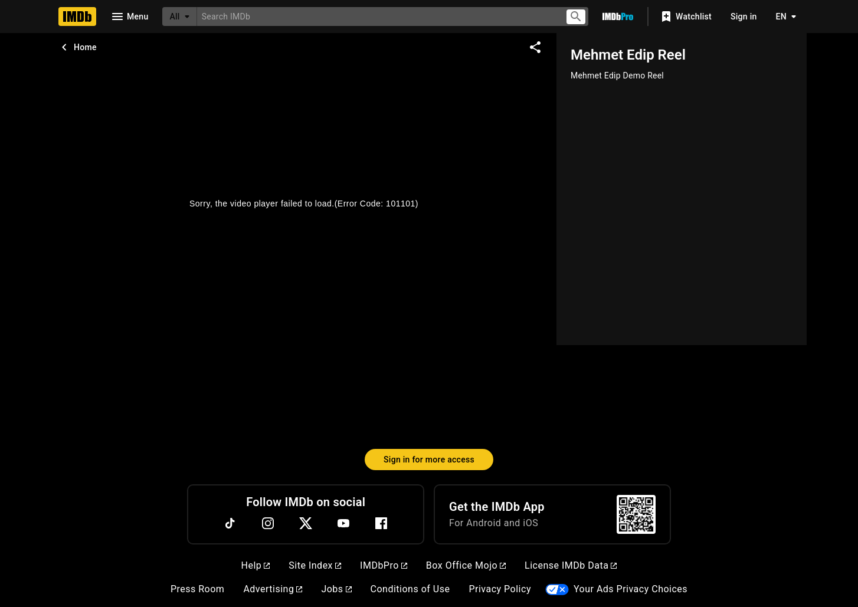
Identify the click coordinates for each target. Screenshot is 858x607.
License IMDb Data (571, 565)
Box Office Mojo (466, 565)
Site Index (315, 565)
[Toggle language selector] (783, 16)
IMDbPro (383, 565)
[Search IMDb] (376, 16)
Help (255, 565)
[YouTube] (343, 523)
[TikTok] (230, 523)
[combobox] (376, 16)
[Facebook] (381, 523)
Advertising (272, 589)
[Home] (77, 16)
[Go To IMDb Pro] (618, 16)
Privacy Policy (500, 589)
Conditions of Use (410, 589)
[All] (179, 16)
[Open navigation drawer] (129, 16)
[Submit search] (575, 16)
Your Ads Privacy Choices (630, 589)
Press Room (197, 589)
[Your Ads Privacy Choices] (557, 589)
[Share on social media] (535, 47)
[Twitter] (306, 523)
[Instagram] (268, 523)
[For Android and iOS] (636, 514)
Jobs (336, 589)
